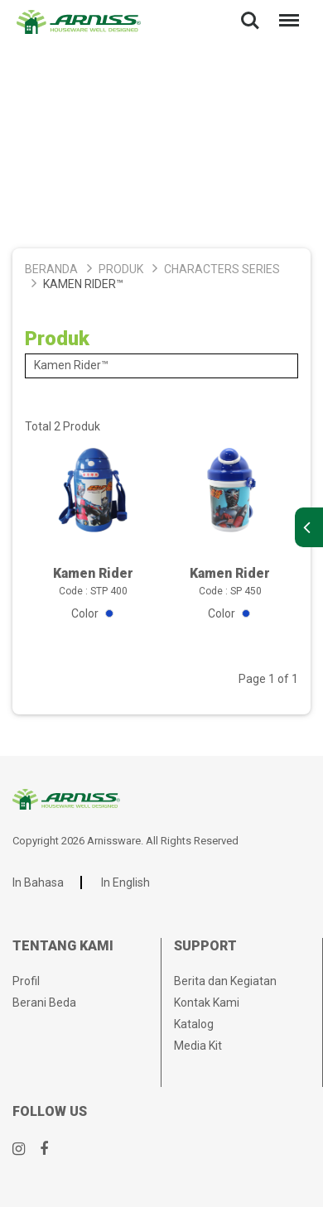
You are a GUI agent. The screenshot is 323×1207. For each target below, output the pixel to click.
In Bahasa (38, 882)
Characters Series (222, 269)
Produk (121, 269)
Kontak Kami (206, 1002)
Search (250, 20)
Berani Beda (44, 1002)
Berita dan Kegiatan (225, 981)
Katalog (194, 1024)
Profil (26, 981)
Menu (286, 12)
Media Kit (198, 1045)
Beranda (51, 269)
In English (125, 882)
